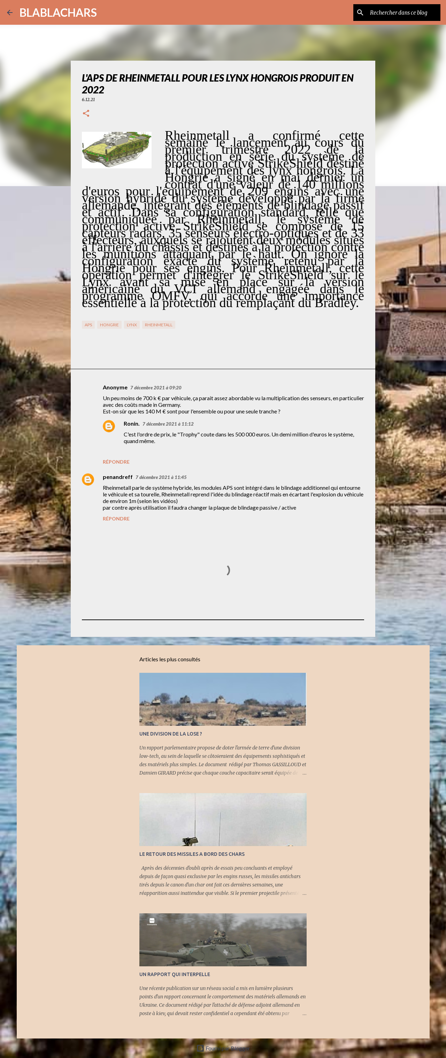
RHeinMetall (158, 324)
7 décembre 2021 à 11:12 (168, 424)
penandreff (118, 476)
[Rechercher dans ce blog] (403, 12)
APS (88, 324)
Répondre (116, 462)
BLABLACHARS (58, 12)
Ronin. (132, 423)
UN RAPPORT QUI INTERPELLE (174, 974)
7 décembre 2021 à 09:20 (156, 387)
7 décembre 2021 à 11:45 (161, 477)
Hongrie (109, 324)
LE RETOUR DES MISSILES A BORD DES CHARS (192, 854)
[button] (86, 114)
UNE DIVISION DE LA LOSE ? (170, 734)
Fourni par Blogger (223, 1048)
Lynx (132, 324)
